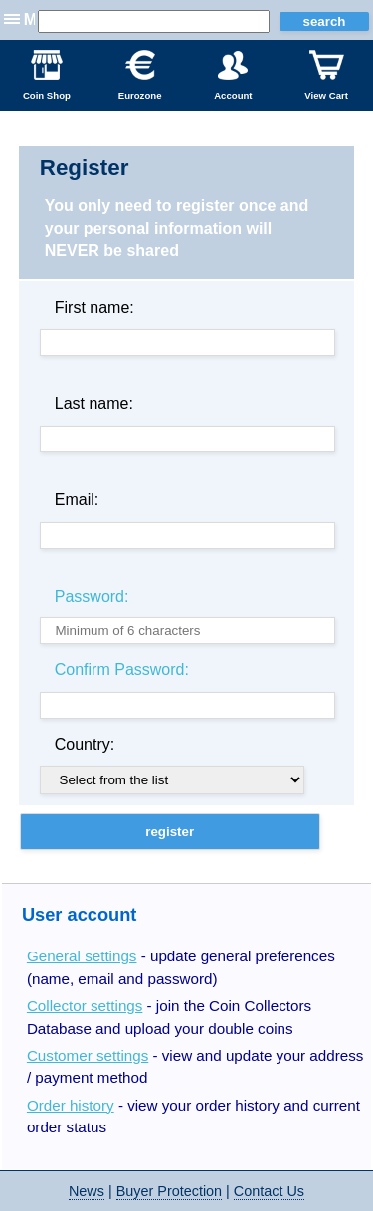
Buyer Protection (169, 1191)
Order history (70, 1105)
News (86, 1191)
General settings (82, 956)
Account (233, 75)
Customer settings (87, 1055)
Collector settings (85, 1005)
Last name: (94, 403)
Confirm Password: (122, 669)
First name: (94, 307)
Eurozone (140, 75)
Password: (92, 596)
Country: (84, 744)
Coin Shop (47, 75)
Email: (76, 499)
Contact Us (269, 1191)
